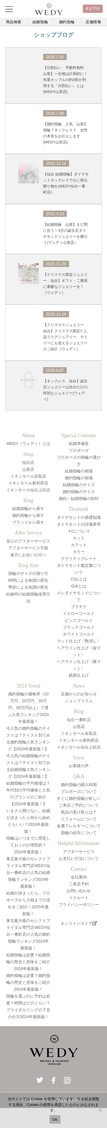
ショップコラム (79, 700)
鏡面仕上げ (79, 675)
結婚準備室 (79, 443)
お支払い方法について (79, 858)
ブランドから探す (28, 522)
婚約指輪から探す (28, 515)
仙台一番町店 (79, 719)
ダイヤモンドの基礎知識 (79, 517)
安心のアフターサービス (28, 541)
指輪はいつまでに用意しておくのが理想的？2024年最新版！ (28, 845)
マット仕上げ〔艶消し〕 (79, 641)
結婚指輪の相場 (79, 471)
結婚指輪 (40, 22)
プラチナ (79, 606)
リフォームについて (79, 819)
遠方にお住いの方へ (28, 555)
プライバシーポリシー (79, 904)
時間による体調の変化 (28, 580)
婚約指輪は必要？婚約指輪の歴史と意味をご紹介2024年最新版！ (28, 982)
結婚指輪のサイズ (79, 484)
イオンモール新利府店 (28, 483)
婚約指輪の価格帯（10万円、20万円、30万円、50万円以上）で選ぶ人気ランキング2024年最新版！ (28, 708)
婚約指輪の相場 (79, 478)
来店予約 (92, 9)
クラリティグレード (79, 558)
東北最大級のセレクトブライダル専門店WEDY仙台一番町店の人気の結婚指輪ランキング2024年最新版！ (28, 872)
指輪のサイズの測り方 (28, 573)
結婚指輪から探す (28, 508)
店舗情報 (93, 22)
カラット (79, 545)
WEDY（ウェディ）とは (28, 443)
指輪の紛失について (79, 832)
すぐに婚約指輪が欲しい (79, 798)
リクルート (79, 897)
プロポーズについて (79, 791)
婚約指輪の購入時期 (79, 784)
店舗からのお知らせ (79, 694)
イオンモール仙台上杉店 (28, 490)
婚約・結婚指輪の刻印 (79, 498)
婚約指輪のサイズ (79, 491)
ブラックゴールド (79, 627)
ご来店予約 (79, 884)
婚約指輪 (67, 22)
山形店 (28, 469)
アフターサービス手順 (28, 548)
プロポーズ (79, 450)
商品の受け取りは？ (79, 812)
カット (79, 538)
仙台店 (28, 462)
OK (55, 1119)
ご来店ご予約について (79, 805)
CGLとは (78, 579)
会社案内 (79, 877)
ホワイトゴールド (79, 634)
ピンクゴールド (79, 620)
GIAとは (78, 586)
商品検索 (14, 22)
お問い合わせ (79, 890)
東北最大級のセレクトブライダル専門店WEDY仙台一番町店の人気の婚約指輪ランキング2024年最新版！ (28, 934)
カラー (79, 551)
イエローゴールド (79, 613)
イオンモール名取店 (28, 476)
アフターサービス (79, 851)
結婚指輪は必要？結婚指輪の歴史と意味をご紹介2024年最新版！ (28, 962)
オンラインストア (78, 923)
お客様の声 (79, 765)
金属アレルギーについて (79, 826)
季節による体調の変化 (28, 587)
